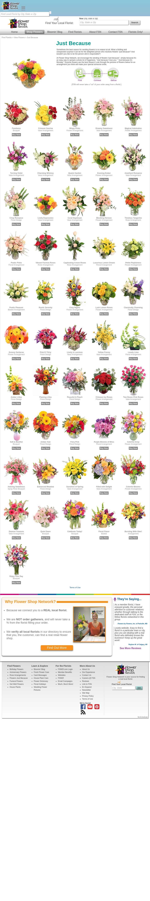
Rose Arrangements (18, 659)
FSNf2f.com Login (65, 653)
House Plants (15, 671)
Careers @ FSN (88, 662)
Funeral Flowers (16, 665)
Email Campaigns (65, 665)
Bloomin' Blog (54, 15)
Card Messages (40, 659)
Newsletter (86, 674)
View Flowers (19, 21)
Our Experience (88, 656)
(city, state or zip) (88, 2)
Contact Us (86, 659)
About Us (86, 653)
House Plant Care (41, 662)
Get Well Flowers (17, 668)
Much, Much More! (65, 668)
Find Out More (57, 631)
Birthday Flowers (16, 653)
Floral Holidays (40, 668)
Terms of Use (75, 571)
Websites (62, 659)
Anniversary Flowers (18, 656)
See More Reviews (130, 632)
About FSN (95, 15)
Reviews (85, 665)
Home (14, 15)
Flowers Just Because (19, 662)
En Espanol (87, 671)
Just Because (32, 21)
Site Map (85, 677)
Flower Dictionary (41, 665)
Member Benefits (65, 656)
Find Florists (75, 15)
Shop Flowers (34, 15)
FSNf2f (61, 662)
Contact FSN (115, 15)
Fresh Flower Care (41, 656)
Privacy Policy (88, 680)
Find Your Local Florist (122, 668)
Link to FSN (87, 668)
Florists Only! (135, 15)
